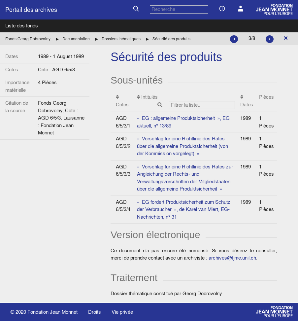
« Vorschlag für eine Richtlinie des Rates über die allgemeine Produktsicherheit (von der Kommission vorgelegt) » (182, 146)
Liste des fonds (21, 25)
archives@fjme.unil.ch (232, 257)
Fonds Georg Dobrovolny (27, 39)
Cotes (122, 101)
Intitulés (186, 101)
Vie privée (122, 311)
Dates (246, 101)
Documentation (76, 39)
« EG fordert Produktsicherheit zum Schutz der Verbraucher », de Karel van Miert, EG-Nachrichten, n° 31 (183, 209)
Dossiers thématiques (121, 39)
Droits (94, 311)
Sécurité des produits (171, 39)
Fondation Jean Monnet (52, 311)
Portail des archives (31, 10)
